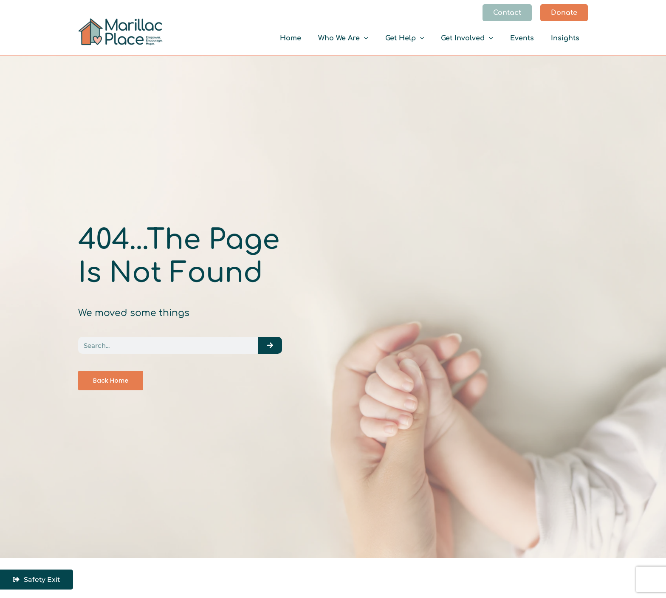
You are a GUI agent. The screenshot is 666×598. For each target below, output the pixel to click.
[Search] (270, 344)
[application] (386, 38)
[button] (507, 12)
